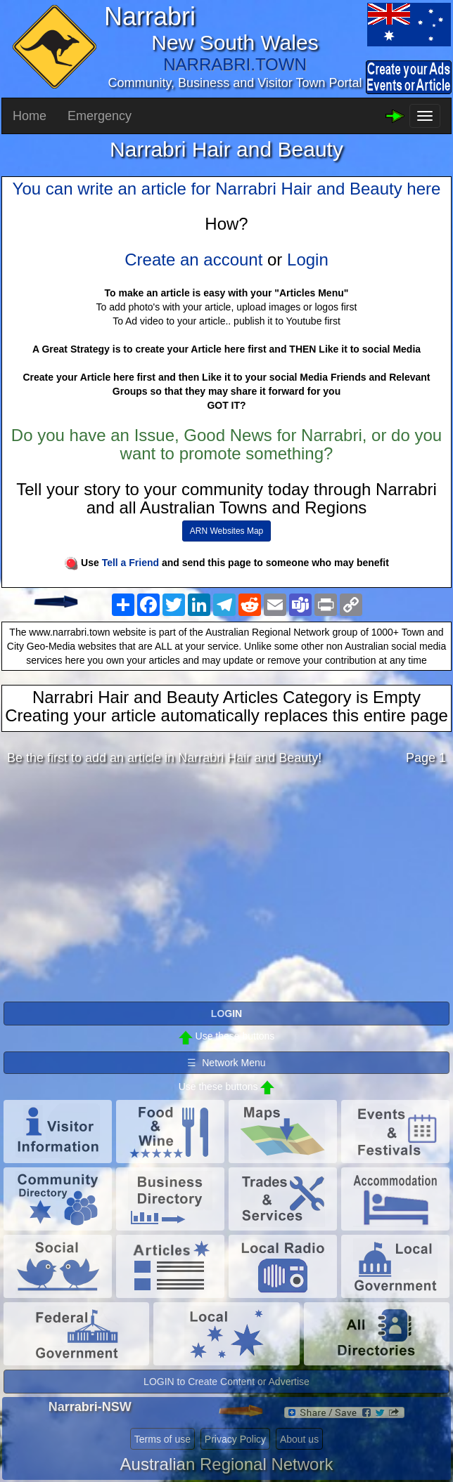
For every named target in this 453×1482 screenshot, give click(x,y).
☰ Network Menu (226, 1062)
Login (307, 259)
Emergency (100, 116)
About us (299, 1439)
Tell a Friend (130, 562)
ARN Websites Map (226, 531)
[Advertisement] (226, 887)
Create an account (193, 259)
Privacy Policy (235, 1439)
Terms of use (162, 1439)
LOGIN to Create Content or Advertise (226, 1381)
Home (29, 116)
